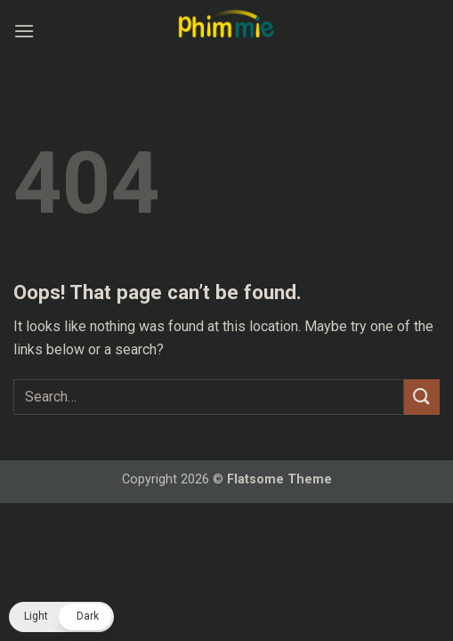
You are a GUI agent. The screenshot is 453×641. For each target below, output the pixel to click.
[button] (24, 31)
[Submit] (422, 396)
